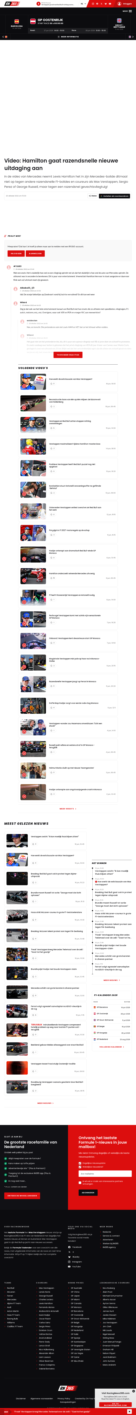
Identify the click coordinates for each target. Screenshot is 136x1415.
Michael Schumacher (113, 1296)
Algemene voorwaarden (42, 1399)
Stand (63, 11)
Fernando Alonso (46, 1307)
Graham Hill (108, 1350)
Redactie (107, 1232)
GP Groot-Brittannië (80, 1319)
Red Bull (10, 1288)
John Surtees (109, 1361)
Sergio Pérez (44, 1327)
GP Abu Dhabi (77, 1361)
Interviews (99, 11)
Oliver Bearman (46, 1361)
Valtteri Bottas (45, 1334)
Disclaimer (21, 1399)
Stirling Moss (108, 1338)
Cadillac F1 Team (15, 1327)
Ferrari (10, 1296)
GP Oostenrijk (77, 1315)
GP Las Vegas (77, 1353)
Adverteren (108, 1240)
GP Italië (74, 1334)
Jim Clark (107, 1327)
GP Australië (76, 1288)
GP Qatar (75, 1357)
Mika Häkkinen (109, 1319)
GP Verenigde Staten (80, 1350)
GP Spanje (75, 1338)
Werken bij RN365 (110, 1244)
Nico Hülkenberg (46, 1350)
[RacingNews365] (68, 1389)
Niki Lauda (107, 1330)
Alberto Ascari (109, 1300)
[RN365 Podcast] (55, 3)
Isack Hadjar (44, 1315)
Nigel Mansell (109, 1334)
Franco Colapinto (47, 1365)
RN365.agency (109, 1247)
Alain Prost (107, 1292)
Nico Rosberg (109, 1288)
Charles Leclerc (46, 1300)
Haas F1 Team (13, 1315)
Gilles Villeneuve (110, 1307)
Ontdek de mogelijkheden (22, 1196)
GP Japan (75, 1296)
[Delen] (92, 195)
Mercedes (11, 1300)
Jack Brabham (109, 1357)
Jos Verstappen (110, 1323)
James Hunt (108, 1311)
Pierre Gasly (44, 1342)
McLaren (11, 1292)
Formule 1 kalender (22, 1248)
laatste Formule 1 (17, 1232)
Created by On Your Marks (87, 1399)
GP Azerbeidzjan (78, 1342)
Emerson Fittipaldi (111, 1346)
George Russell (46, 1296)
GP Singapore (77, 1346)
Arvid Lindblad (45, 1338)
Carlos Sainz (44, 1323)
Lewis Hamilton (46, 1304)
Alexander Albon (46, 1353)
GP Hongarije (77, 1327)
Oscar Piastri (45, 1319)
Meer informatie (68, 36)
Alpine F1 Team (14, 1304)
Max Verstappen (35, 11)
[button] (17, 24)
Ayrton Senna (109, 1304)
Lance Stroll (44, 1346)
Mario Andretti (109, 1365)
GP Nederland (77, 1330)
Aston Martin (13, 1311)
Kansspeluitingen (68, 1402)
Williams (11, 1323)
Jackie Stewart (109, 1315)
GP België (75, 1323)
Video (86, 11)
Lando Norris (44, 1292)
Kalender (52, 11)
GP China (75, 1292)
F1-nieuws (17, 11)
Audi (9, 1307)
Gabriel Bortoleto (47, 1369)
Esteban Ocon (45, 1330)
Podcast (75, 11)
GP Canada (76, 1304)
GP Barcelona (77, 1311)
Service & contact (111, 1236)
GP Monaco (76, 1307)
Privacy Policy (64, 1399)
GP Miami (75, 1300)
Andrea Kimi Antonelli (49, 1311)
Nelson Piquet (109, 1353)
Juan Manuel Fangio (112, 1342)
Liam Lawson (45, 1357)
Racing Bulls (12, 1319)
